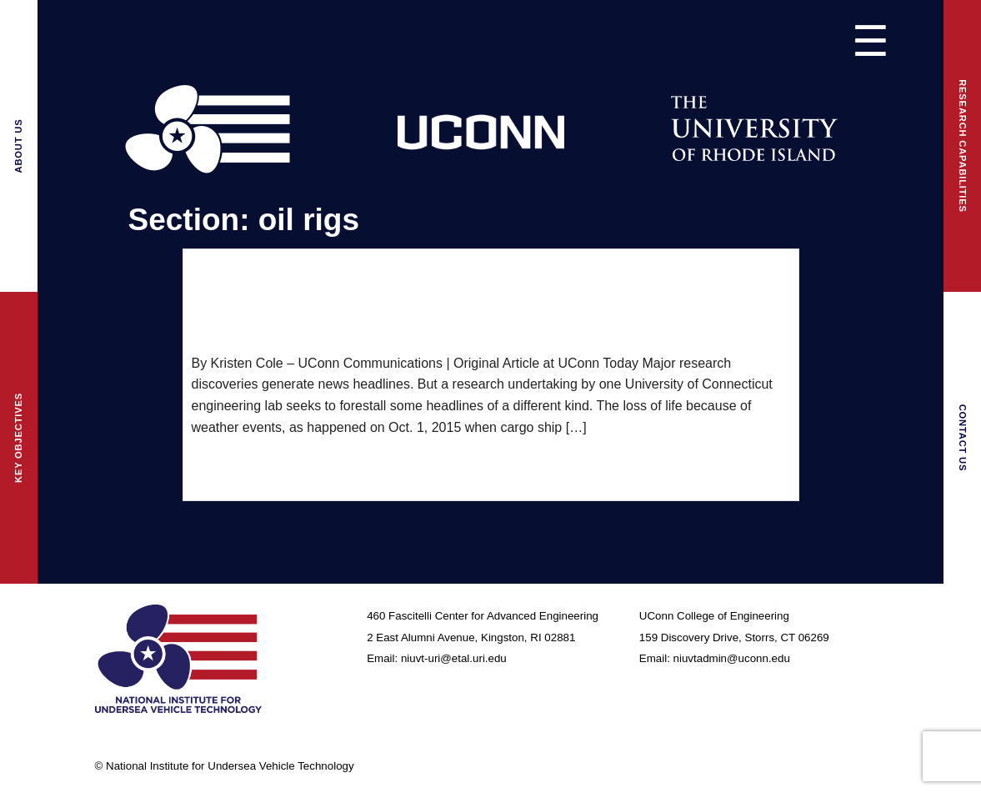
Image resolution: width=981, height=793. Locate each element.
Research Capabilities (963, 146)
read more (222, 465)
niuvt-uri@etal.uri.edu (454, 658)
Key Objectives (18, 438)
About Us (18, 146)
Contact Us (963, 438)
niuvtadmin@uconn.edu (731, 658)
